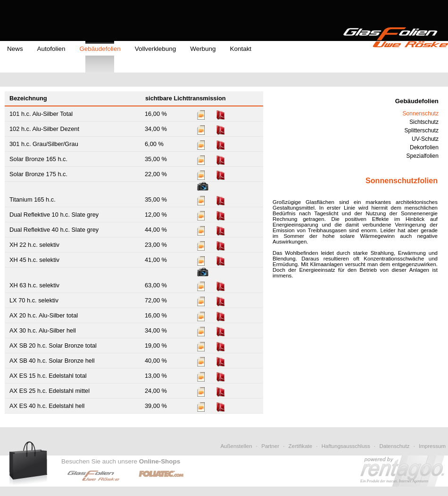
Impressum (432, 446)
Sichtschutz (424, 122)
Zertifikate (301, 446)
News (15, 48)
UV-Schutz (425, 139)
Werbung (203, 48)
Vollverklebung (155, 48)
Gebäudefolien (99, 48)
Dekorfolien (424, 147)
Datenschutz (394, 446)
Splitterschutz (422, 130)
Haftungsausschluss (346, 446)
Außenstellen (236, 446)
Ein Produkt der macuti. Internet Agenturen (394, 481)
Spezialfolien (423, 156)
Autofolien (51, 48)
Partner (270, 446)
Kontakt (241, 48)
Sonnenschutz (420, 113)
